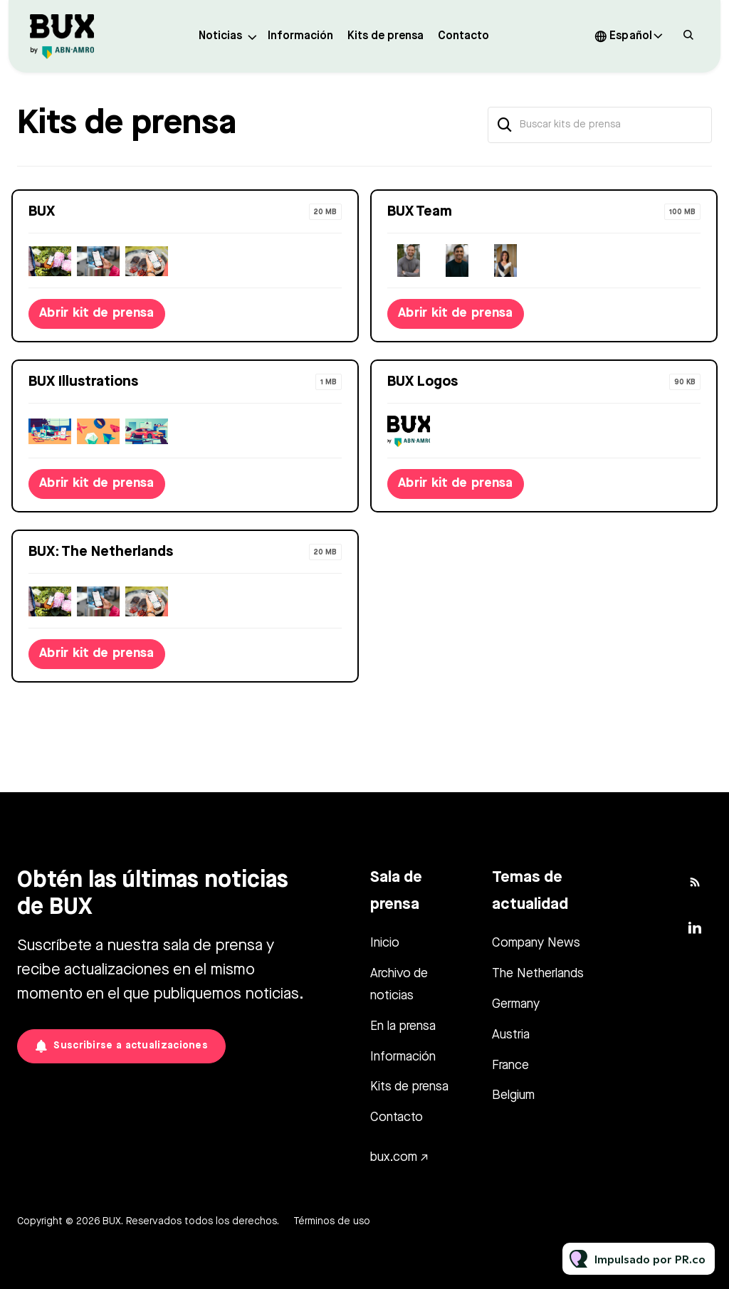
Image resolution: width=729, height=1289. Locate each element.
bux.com (393, 1157)
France (510, 1065)
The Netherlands (538, 973)
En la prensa (403, 1026)
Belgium (513, 1095)
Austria (511, 1034)
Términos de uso (331, 1221)
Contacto (463, 36)
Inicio (384, 943)
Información (300, 36)
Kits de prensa (385, 36)
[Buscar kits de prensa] (600, 125)
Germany (516, 1004)
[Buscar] (505, 125)
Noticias (220, 36)
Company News (536, 943)
